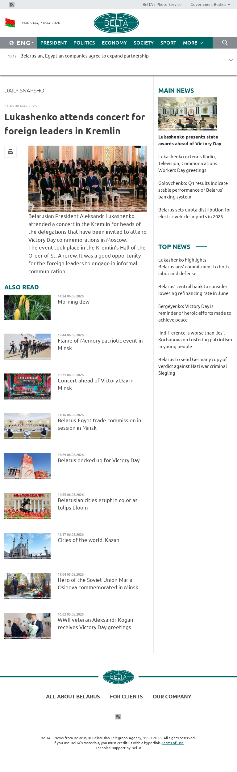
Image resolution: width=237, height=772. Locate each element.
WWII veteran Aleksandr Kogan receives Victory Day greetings (95, 623)
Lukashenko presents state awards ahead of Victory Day (189, 140)
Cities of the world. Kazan (88, 540)
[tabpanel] (195, 320)
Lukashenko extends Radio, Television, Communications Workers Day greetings (187, 163)
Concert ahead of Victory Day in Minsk (96, 384)
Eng (23, 42)
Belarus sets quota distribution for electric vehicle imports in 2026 (194, 213)
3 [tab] (226, 244)
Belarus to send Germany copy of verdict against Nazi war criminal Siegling (192, 366)
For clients (126, 696)
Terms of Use (173, 743)
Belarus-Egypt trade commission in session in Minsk (99, 424)
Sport (168, 42)
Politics (84, 42)
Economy (114, 42)
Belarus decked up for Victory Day (98, 460)
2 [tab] (213, 244)
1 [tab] (201, 244)
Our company (172, 696)
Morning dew (74, 302)
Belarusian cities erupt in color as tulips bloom (98, 503)
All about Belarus (73, 696)
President (53, 42)
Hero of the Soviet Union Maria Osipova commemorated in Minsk (98, 583)
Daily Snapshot (26, 90)
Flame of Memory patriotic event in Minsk (100, 344)
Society (144, 42)
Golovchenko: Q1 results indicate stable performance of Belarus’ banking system (193, 190)
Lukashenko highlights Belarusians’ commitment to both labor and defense (193, 266)
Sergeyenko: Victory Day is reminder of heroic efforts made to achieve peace (194, 313)
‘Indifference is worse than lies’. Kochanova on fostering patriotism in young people (195, 339)
